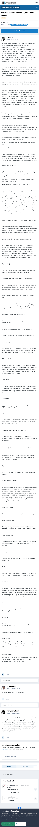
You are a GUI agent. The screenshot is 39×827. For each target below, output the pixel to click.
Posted (12, 39)
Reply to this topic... (10, 756)
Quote (7, 674)
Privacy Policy (23, 813)
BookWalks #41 (11, 797)
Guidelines (32, 813)
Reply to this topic (19, 31)
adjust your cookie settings (17, 817)
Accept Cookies (8, 824)
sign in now (5, 749)
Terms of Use (14, 813)
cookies (10, 815)
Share (9, 766)
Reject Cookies (20, 824)
